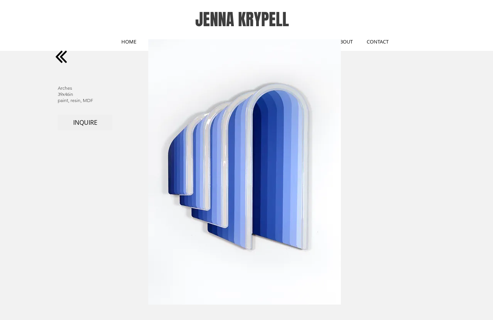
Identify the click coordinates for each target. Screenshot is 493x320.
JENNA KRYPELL (242, 19)
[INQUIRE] (85, 122)
